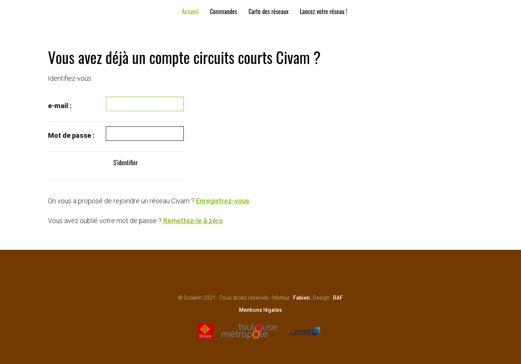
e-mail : (60, 106)
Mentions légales (260, 310)
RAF (338, 298)
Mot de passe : (71, 135)
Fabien (301, 298)
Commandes (223, 11)
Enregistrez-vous (222, 201)
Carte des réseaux (268, 11)
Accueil (190, 11)
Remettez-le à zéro (193, 221)
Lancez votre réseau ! (323, 11)
